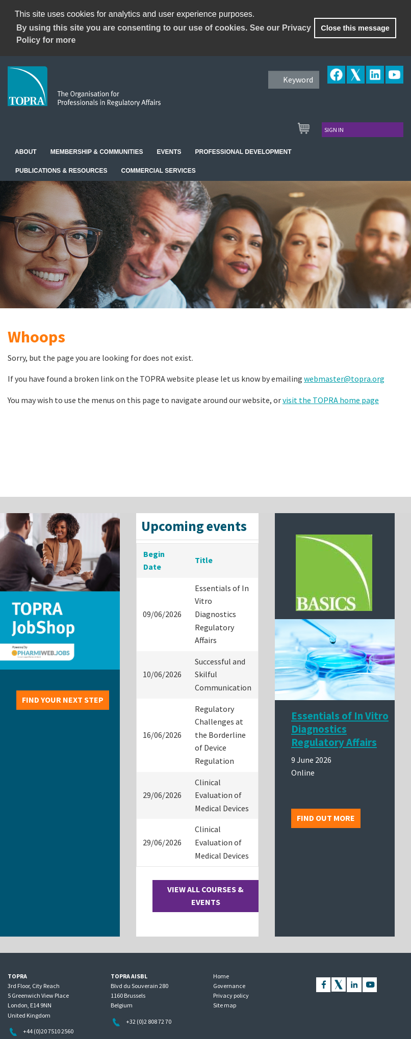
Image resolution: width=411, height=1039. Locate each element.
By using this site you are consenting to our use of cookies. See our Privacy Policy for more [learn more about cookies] (163, 33)
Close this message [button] (355, 28)
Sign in (334, 130)
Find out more (326, 818)
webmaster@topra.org (344, 379)
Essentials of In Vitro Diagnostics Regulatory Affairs (340, 729)
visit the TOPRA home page (330, 400)
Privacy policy (231, 995)
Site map (224, 1005)
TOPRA (105, 94)
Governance (229, 986)
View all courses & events (205, 896)
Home (221, 976)
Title (204, 560)
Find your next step (63, 700)
